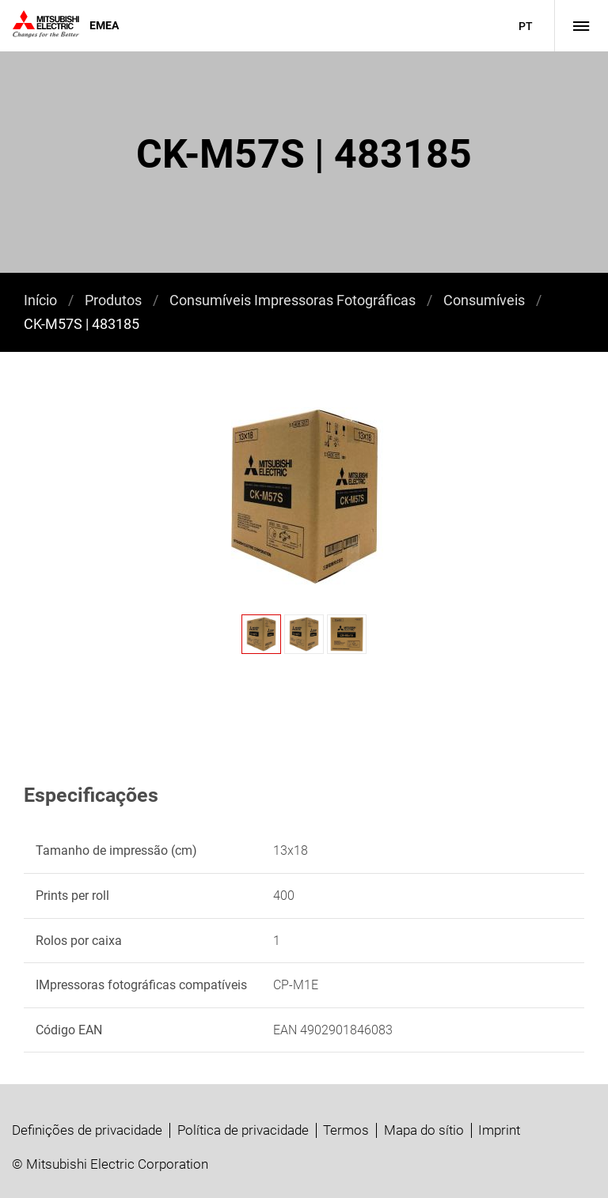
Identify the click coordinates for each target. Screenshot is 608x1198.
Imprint (499, 1130)
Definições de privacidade (87, 1130)
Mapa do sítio (424, 1130)
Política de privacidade (243, 1130)
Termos (346, 1130)
